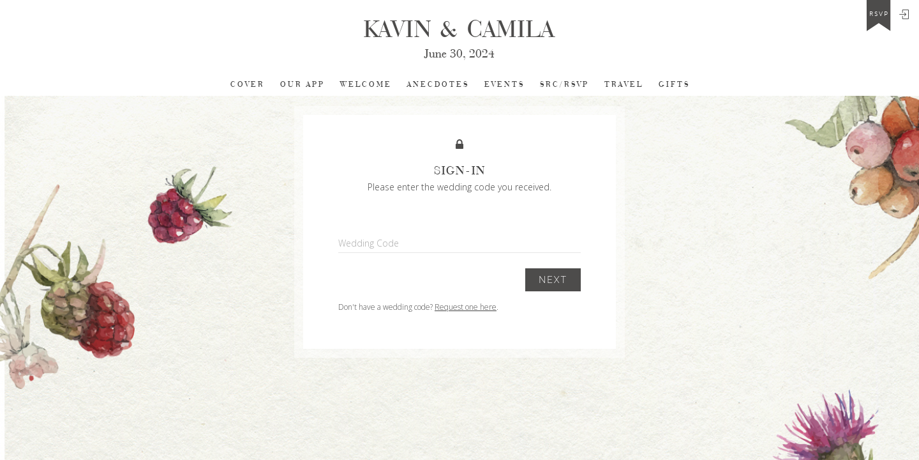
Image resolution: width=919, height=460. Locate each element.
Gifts (674, 84)
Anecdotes (438, 84)
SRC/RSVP (564, 84)
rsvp (879, 14)
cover (247, 84)
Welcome (366, 84)
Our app (302, 84)
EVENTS (504, 84)
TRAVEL (623, 84)
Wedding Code (368, 243)
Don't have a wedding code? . (418, 307)
